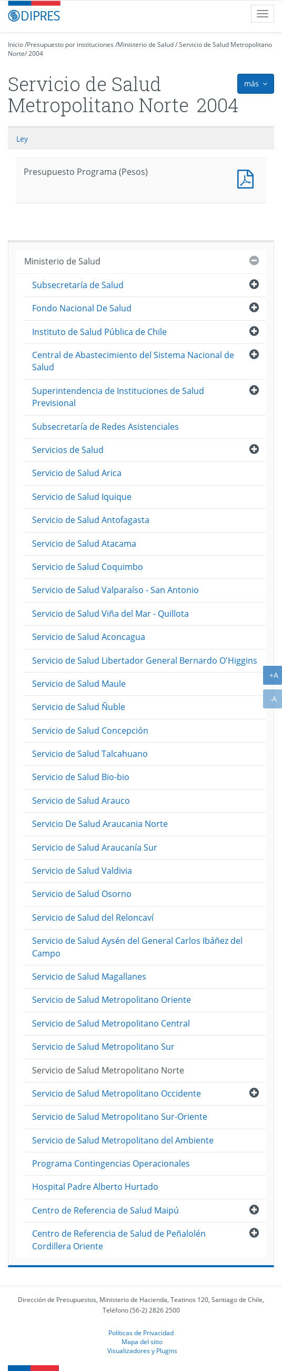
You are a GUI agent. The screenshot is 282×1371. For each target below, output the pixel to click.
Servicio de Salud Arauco (81, 800)
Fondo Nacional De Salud (82, 308)
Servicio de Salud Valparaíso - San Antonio (115, 590)
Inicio (15, 44)
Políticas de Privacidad (141, 1332)
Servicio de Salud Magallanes (89, 976)
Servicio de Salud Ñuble (78, 707)
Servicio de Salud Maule (79, 683)
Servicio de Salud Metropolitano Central (111, 1023)
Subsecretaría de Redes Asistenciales (105, 426)
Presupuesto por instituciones (70, 44)
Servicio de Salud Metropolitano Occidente (116, 1093)
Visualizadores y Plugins (142, 1350)
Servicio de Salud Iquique (82, 496)
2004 (35, 53)
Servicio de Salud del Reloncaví (93, 917)
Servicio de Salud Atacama (84, 543)
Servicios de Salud (68, 450)
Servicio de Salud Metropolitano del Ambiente (123, 1140)
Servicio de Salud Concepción (90, 730)
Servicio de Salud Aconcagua (88, 637)
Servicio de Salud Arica (77, 473)
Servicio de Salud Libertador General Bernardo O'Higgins (144, 660)
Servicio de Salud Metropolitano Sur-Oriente (119, 1116)
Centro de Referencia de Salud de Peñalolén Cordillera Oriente (119, 1239)
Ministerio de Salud (145, 44)
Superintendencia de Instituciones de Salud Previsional (118, 397)
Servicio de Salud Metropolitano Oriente (111, 999)
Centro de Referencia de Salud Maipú (105, 1210)
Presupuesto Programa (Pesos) (247, 178)
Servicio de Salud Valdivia (82, 870)
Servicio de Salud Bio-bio (80, 777)
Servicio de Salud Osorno (82, 894)
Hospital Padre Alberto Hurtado (95, 1186)
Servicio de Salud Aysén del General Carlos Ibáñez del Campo (137, 947)
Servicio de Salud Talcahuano (90, 754)
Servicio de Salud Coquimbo (87, 567)
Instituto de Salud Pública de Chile (99, 332)
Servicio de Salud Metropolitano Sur (103, 1046)
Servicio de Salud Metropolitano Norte (108, 1070)
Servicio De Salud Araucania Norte (100, 824)
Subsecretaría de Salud (78, 285)
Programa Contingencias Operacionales (111, 1163)
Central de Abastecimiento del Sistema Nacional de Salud (133, 361)
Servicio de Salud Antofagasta (90, 520)
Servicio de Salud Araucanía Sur (94, 847)
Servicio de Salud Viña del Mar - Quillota (110, 613)
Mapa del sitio (142, 1341)
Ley (22, 139)
